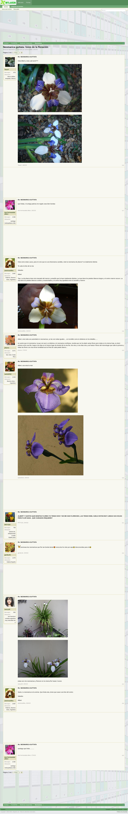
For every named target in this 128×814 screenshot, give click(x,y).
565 (14, 612)
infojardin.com (15, 811)
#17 (123, 210)
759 (14, 527)
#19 (123, 350)
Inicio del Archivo (7, 9)
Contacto (108, 809)
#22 (123, 553)
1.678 (14, 558)
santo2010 (7, 374)
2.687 (14, 273)
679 (14, 72)
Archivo (6, 6)
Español (3, 809)
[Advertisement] (63, 27)
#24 (123, 703)
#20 (123, 478)
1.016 (14, 377)
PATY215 (7, 524)
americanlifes (28, 49)
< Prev (15, 52)
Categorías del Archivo (17, 6)
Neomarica (12, 49)
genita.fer (7, 555)
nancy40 (7, 609)
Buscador (16, 9)
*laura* (6, 69)
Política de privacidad (122, 811)
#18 (123, 331)
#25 (123, 755)
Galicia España (11, 562)
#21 (123, 523)
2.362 (14, 217)
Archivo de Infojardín (117, 809)
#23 (123, 684)
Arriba (125, 809)
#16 (123, 165)
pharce (6, 348)
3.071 (14, 350)
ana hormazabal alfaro (9, 213)
